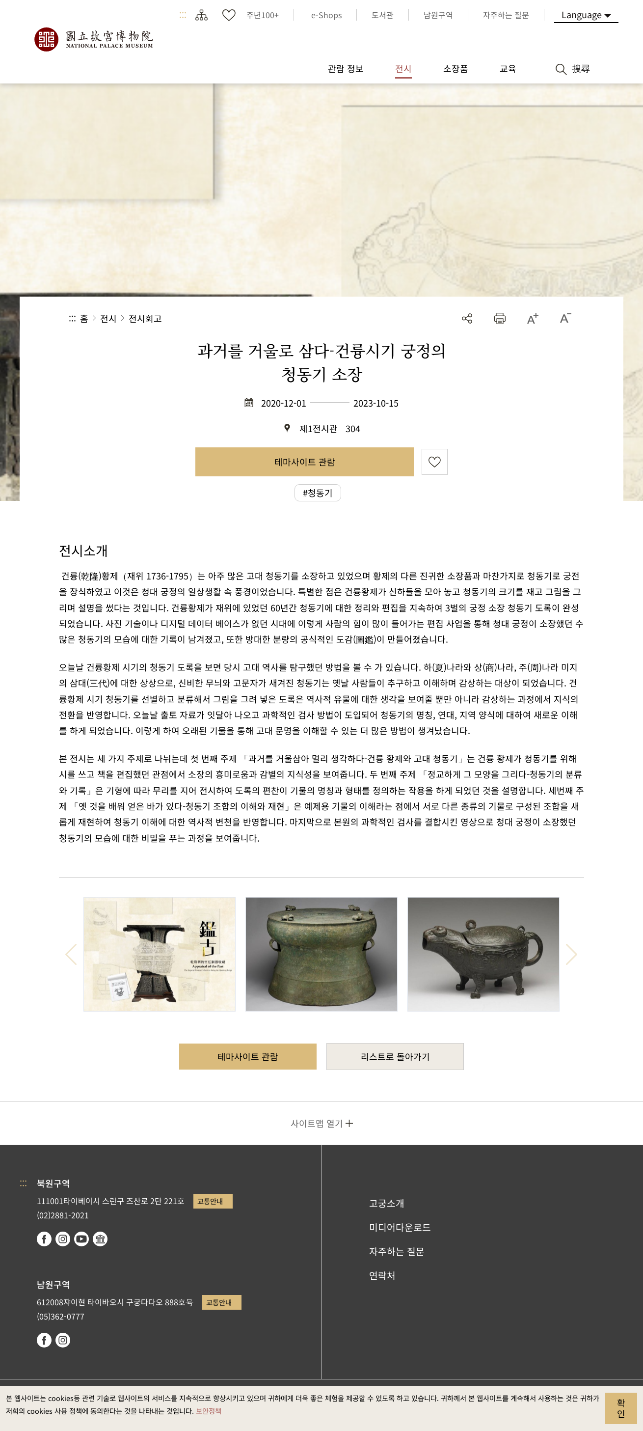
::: (183, 14)
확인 (621, 1408)
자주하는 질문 (397, 1251)
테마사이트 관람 (304, 461)
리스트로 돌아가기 (395, 1056)
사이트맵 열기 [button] (317, 1123)
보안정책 (208, 1410)
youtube (81, 1239)
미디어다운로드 (400, 1227)
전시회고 (145, 318)
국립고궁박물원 (93, 39)
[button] (500, 318)
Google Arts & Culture (100, 1239)
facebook (44, 1239)
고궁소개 (386, 1203)
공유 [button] (467, 318)
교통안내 (210, 1201)
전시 (108, 318)
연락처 (382, 1275)
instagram (62, 1239)
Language (582, 14)
